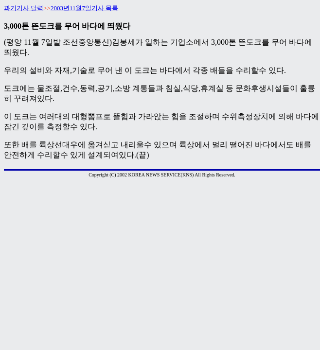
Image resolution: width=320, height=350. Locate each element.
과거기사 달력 (23, 8)
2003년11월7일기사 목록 (84, 8)
